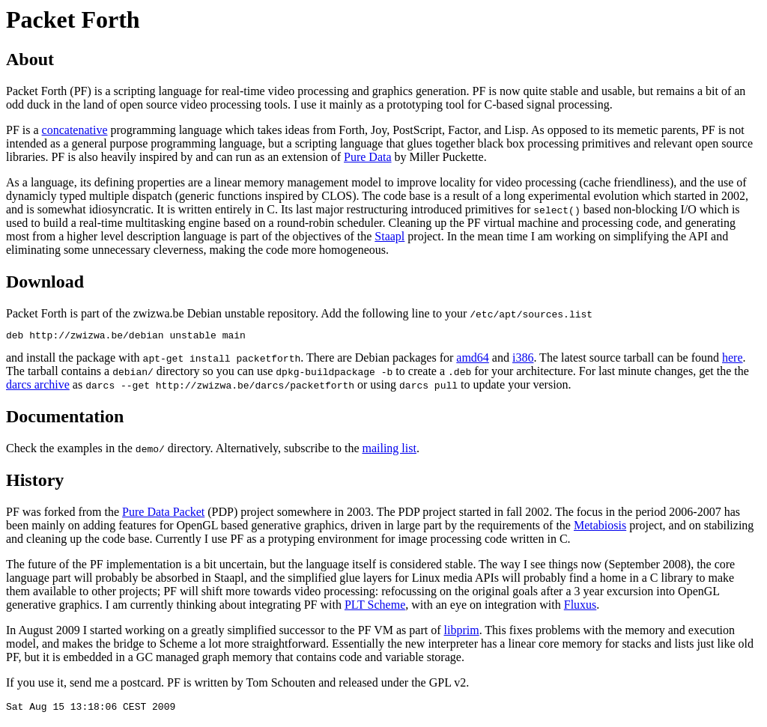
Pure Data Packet (163, 514)
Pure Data (368, 156)
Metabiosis (600, 527)
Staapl (389, 236)
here (732, 359)
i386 (522, 359)
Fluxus (580, 606)
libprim (461, 632)
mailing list (389, 450)
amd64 (472, 359)
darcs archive (38, 386)
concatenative (75, 130)
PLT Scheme (375, 606)
